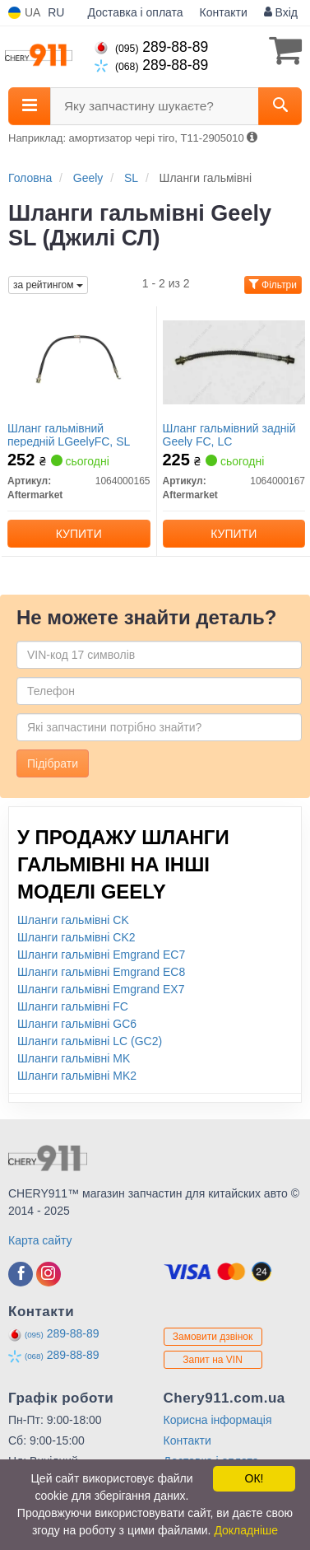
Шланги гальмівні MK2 (76, 1075)
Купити (79, 533)
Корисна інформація (218, 1419)
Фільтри (273, 285)
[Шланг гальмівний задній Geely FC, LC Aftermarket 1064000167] (234, 361)
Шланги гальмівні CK (73, 920)
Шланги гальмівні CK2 (76, 937)
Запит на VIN (213, 1360)
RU (56, 12)
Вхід (281, 12)
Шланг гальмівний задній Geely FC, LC (229, 434)
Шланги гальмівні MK (73, 1058)
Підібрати (52, 763)
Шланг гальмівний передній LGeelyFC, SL (68, 434)
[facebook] (20, 1274)
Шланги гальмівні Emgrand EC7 (101, 954)
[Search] (280, 106)
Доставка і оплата (135, 12)
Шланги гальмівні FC (72, 1006)
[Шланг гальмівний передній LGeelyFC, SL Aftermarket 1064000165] (78, 361)
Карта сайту (40, 1240)
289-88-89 (151, 47)
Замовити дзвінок (213, 1336)
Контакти (224, 12)
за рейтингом (48, 285)
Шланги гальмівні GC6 (76, 1023)
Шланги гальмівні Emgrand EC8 (101, 971)
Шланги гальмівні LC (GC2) (89, 1041)
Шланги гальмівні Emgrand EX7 (100, 989)
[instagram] (48, 1274)
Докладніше (246, 1530)
